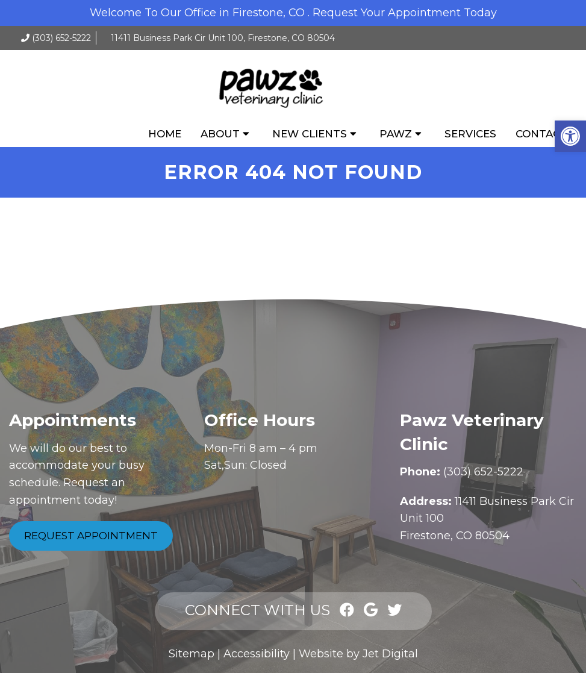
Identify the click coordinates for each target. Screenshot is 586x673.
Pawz (395, 134)
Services (470, 134)
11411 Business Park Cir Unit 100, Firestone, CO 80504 (223, 38)
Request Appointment (91, 536)
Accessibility (256, 653)
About (220, 134)
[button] (570, 136)
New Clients (309, 134)
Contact (541, 134)
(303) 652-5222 (61, 38)
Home (164, 134)
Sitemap (191, 653)
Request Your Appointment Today (405, 12)
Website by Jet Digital (358, 653)
